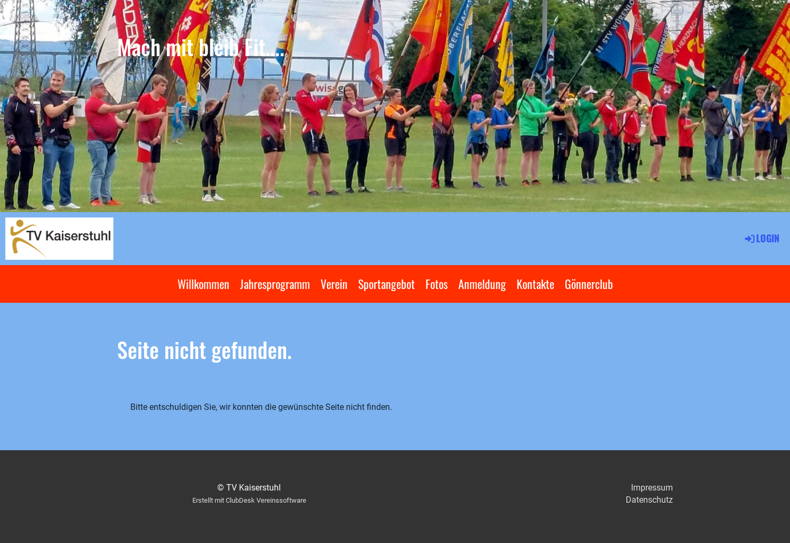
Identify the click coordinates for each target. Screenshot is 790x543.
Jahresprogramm (275, 283)
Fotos (436, 283)
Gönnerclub (589, 283)
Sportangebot (386, 283)
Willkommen (203, 283)
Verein (334, 283)
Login (761, 238)
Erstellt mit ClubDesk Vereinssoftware (249, 500)
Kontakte (535, 283)
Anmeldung (482, 283)
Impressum (652, 488)
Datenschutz (649, 500)
